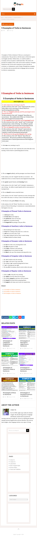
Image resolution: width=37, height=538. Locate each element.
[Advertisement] (18, 42)
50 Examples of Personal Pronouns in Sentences (26, 394)
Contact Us (12, 461)
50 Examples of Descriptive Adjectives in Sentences (25, 343)
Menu (3, 14)
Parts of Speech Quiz (15, 465)
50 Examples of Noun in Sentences (9, 393)
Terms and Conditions (15, 469)
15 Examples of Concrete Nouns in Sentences (26, 369)
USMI (4, 30)
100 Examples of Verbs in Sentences (12, 293)
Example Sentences (8, 24)
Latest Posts (13, 463)
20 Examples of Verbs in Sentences (12, 291)
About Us (12, 460)
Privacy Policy (13, 467)
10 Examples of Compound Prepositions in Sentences (7, 343)
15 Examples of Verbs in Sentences (12, 289)
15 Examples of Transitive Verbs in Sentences (9, 369)
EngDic (14, 534)
